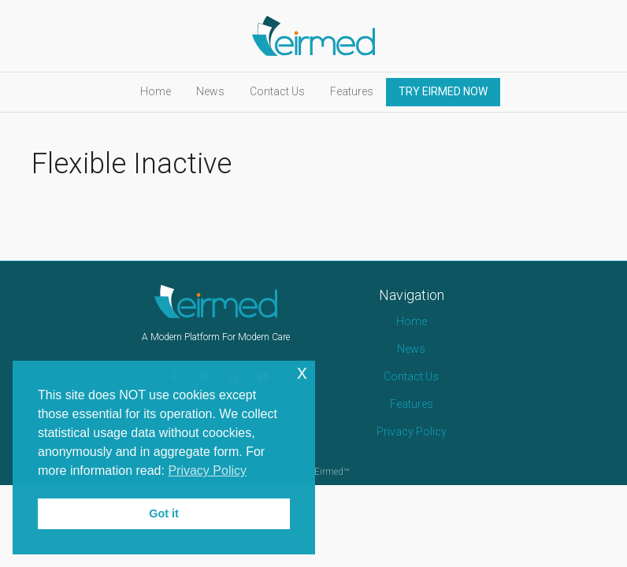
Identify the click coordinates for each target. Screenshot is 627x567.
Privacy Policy (412, 431)
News (210, 91)
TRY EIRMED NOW (443, 91)
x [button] (302, 372)
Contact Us (277, 91)
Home (155, 91)
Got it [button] (164, 513)
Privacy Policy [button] (207, 470)
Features (351, 91)
